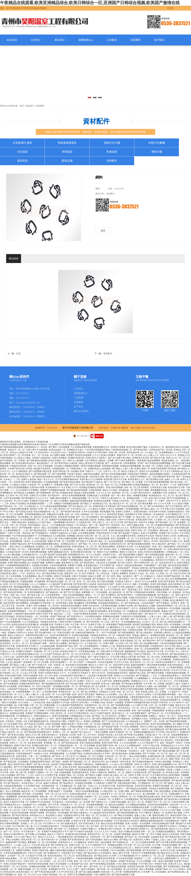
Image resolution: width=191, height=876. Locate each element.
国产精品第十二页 (165, 595)
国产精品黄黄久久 (82, 848)
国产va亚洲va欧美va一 (22, 788)
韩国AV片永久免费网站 (107, 552)
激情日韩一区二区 (173, 555)
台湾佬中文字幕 (78, 821)
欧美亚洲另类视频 (169, 587)
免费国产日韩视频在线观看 (52, 490)
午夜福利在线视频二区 (121, 450)
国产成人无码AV (125, 563)
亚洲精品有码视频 (37, 866)
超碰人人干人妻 (172, 479)
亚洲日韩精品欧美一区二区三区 (84, 794)
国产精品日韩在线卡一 (114, 788)
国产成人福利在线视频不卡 (172, 622)
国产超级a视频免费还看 (74, 697)
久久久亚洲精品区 (30, 622)
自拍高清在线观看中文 (170, 700)
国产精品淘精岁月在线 (52, 573)
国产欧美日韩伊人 (125, 595)
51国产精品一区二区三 (16, 549)
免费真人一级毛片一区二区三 (162, 716)
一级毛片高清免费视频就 (17, 487)
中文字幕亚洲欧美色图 (55, 710)
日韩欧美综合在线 (126, 737)
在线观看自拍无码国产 (176, 856)
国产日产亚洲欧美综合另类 (169, 641)
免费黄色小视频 (53, 563)
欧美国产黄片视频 (173, 813)
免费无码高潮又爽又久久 (37, 635)
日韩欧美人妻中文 (123, 581)
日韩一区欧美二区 (56, 665)
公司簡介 (36, 40)
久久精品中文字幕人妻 (36, 856)
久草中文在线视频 (90, 512)
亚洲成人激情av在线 (107, 520)
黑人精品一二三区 (20, 641)
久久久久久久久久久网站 (89, 619)
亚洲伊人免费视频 (92, 721)
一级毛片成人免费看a (57, 643)
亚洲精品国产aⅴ (92, 710)
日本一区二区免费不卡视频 (161, 705)
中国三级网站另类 (102, 874)
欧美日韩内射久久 (49, 735)
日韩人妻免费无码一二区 (93, 528)
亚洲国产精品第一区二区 (17, 659)
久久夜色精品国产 (142, 546)
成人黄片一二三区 (168, 485)
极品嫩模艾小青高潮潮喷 (85, 603)
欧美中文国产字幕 (44, 614)
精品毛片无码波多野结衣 (45, 517)
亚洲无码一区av (118, 525)
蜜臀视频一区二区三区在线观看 (42, 842)
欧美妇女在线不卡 (24, 474)
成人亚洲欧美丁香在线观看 (173, 649)
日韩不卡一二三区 (93, 471)
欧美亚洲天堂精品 (115, 514)
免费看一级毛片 (10, 528)
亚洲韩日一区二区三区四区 (96, 796)
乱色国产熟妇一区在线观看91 (67, 737)
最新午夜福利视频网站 (24, 778)
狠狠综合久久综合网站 (106, 694)
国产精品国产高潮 (110, 727)
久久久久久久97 (101, 831)
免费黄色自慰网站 (121, 681)
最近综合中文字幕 (155, 651)
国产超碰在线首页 (69, 823)
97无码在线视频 (174, 689)
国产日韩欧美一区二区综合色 (96, 573)
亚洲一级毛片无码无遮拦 (83, 694)
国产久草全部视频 (38, 740)
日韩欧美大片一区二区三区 (72, 805)
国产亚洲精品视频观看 (10, 794)
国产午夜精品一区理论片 (167, 603)
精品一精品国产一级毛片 (171, 743)
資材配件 (112, 160)
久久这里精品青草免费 (81, 447)
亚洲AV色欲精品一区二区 (54, 874)
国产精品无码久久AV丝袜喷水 (97, 853)
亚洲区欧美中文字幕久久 (27, 646)
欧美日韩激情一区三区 (130, 641)
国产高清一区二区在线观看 (137, 837)
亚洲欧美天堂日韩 (140, 458)
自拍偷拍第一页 (125, 490)
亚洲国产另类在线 (26, 737)
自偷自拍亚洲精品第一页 (87, 632)
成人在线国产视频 (36, 563)
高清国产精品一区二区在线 (71, 775)
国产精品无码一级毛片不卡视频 (139, 522)
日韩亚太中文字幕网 (57, 799)
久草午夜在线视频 (11, 498)
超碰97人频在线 (50, 783)
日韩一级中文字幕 (26, 748)
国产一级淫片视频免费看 (61, 719)
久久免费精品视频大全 (102, 751)
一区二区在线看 (41, 616)
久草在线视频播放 (150, 810)
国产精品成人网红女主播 (11, 571)
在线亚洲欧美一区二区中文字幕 (22, 751)
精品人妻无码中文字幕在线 (91, 463)
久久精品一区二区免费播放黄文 (159, 452)
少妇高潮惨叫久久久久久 (117, 528)
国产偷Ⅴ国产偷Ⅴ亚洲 (70, 512)
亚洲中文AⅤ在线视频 (149, 471)
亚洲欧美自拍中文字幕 (96, 530)
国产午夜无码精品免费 (45, 872)
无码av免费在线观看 (67, 538)
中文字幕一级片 (80, 866)
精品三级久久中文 (82, 719)
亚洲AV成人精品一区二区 (115, 775)
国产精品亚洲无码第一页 (14, 592)
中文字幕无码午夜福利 (54, 598)
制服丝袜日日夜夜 (55, 514)
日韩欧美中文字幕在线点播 (75, 477)
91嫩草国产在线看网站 (66, 619)
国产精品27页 (125, 840)
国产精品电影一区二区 (165, 522)
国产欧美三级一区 (35, 595)
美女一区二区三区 (106, 778)
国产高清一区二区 (97, 866)
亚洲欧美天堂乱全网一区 (41, 501)
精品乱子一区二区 (16, 450)
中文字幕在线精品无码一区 (22, 759)
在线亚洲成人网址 (16, 589)
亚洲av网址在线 (152, 767)
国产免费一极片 (127, 619)
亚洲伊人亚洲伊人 (123, 512)
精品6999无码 (98, 762)
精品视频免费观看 (22, 587)
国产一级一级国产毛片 (99, 525)
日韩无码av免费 (37, 487)
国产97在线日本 (39, 665)
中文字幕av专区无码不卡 (167, 732)
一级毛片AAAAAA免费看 (145, 581)
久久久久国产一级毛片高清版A (81, 869)
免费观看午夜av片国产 (155, 689)
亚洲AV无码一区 (76, 845)
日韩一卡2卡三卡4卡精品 (127, 778)
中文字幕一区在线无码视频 (121, 670)
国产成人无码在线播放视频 (113, 474)
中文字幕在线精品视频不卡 (24, 536)
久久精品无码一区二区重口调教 (99, 643)
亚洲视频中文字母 (56, 869)
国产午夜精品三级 (62, 557)
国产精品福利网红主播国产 (131, 555)
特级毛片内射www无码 (165, 536)
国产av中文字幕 (49, 848)
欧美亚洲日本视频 (66, 517)
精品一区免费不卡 (94, 788)
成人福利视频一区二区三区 (166, 686)
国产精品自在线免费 (116, 866)
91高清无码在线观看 (19, 813)
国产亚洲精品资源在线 (85, 770)
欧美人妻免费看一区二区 (122, 538)
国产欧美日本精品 (16, 735)
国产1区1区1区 (98, 673)
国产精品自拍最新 (143, 670)
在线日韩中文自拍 (121, 665)
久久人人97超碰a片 (38, 584)
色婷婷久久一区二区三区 (152, 856)
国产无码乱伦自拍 (24, 512)
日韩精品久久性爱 (107, 692)
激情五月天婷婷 (142, 848)
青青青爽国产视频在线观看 (150, 571)
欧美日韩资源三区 (176, 584)
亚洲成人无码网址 (82, 751)
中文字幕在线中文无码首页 (126, 821)
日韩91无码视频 (52, 724)
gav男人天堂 (184, 619)
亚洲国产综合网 (125, 606)
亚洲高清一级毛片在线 (98, 740)
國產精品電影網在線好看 (151, 821)
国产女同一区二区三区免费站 (103, 557)
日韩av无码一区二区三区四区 (36, 861)
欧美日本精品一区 (56, 460)
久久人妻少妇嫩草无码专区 (123, 536)
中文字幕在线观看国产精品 (97, 450)
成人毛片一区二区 (135, 802)
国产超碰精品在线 (108, 517)
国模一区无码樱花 (140, 584)
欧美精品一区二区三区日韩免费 (14, 821)
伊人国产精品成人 (11, 783)
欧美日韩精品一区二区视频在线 (123, 611)
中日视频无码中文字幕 (58, 530)
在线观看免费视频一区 (96, 805)
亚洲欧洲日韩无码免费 (75, 834)
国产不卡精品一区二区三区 (155, 753)
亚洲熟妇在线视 (157, 635)
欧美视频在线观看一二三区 (40, 503)
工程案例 (112, 40)
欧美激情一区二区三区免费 (35, 662)
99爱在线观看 (34, 549)
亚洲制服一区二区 (52, 743)
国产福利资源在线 (159, 829)
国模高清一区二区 (122, 729)
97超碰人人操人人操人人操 (163, 840)
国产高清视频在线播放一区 (64, 689)
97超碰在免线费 (111, 689)
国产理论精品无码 (34, 589)
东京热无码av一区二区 (128, 708)
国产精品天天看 (157, 458)
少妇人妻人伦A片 (126, 694)
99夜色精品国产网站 (126, 783)
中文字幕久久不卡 (69, 487)
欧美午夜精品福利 (34, 482)
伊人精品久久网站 (22, 458)
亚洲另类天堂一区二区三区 (100, 834)
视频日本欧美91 (68, 724)
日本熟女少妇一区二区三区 (104, 649)
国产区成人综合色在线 (69, 528)
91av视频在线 (80, 842)
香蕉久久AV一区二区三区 (178, 458)
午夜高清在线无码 (110, 810)
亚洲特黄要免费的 (169, 657)
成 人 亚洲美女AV (92, 571)
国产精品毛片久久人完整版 (58, 807)
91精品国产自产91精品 (71, 853)
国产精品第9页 (7, 568)
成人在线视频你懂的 (148, 643)
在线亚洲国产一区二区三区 (151, 579)
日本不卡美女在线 (151, 745)
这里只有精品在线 (171, 748)
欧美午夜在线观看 (8, 737)
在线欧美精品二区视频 (158, 600)
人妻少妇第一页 (47, 694)
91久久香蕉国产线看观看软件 (69, 705)
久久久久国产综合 (103, 681)
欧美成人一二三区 (100, 818)
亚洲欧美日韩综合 (76, 452)
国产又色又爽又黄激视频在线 (126, 659)
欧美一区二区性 (72, 514)
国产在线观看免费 (76, 788)
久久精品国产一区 (48, 858)
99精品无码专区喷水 (138, 598)
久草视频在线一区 (67, 786)
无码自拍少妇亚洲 (90, 737)
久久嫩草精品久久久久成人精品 (120, 627)
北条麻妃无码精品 (40, 565)
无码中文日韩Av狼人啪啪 (151, 727)
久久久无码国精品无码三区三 (119, 848)
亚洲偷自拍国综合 (175, 512)
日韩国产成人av (75, 721)
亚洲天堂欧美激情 (158, 584)
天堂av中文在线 (35, 853)
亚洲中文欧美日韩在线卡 (35, 571)
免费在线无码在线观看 (160, 818)
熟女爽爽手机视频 (69, 589)
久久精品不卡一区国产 (178, 692)
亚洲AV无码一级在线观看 (99, 842)
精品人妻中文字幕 (121, 853)
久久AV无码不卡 (176, 702)
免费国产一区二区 (52, 767)
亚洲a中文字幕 (161, 737)
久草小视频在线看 (78, 740)
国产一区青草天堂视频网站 (177, 571)
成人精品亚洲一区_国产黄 (120, 592)
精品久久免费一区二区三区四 (101, 576)
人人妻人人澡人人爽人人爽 (159, 616)
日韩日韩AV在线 (96, 477)
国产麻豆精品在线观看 (175, 729)
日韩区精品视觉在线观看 (87, 700)
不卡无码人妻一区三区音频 (34, 799)
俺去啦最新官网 (7, 716)
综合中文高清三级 (182, 573)
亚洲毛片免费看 (118, 447)
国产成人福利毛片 (44, 759)
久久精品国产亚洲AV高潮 (60, 584)
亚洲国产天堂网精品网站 (71, 560)
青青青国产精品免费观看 (148, 460)
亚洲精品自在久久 (69, 544)
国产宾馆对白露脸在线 (103, 600)
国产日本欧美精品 (156, 506)
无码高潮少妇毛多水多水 (150, 748)
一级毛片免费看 (100, 732)
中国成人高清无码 (120, 501)
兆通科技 (115, 427)
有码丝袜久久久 (37, 815)
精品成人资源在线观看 (84, 493)
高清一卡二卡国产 (156, 501)
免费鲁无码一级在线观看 (25, 678)
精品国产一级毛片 (140, 729)
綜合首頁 (12, 40)
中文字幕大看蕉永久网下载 (123, 657)
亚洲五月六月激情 (38, 495)
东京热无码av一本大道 (31, 783)
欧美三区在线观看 (58, 864)
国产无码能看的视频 (154, 555)
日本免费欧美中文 (29, 555)
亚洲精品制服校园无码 (144, 732)
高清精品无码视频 (83, 783)
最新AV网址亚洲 (86, 538)
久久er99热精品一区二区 (154, 667)
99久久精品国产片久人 (24, 579)
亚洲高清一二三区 (142, 858)
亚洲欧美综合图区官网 (134, 831)
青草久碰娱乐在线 (135, 525)
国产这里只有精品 (78, 657)
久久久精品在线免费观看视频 (53, 506)
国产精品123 (86, 503)
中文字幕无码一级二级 (22, 826)
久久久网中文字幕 (116, 587)
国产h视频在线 (123, 719)
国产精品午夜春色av (79, 813)
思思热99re (8, 710)
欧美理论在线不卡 (68, 651)
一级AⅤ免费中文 (118, 740)
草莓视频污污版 (117, 807)
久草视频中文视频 (180, 568)
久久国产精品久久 (158, 807)
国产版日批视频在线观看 (138, 544)
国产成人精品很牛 (144, 632)
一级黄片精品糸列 (18, 522)
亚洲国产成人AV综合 (168, 533)
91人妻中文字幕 (103, 678)
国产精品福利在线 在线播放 (100, 821)
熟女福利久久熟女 (54, 815)
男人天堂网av (58, 579)
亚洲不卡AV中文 (123, 584)
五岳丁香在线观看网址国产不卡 (163, 598)
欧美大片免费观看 (149, 533)
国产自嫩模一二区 (28, 818)
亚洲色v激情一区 (142, 468)
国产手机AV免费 (180, 818)
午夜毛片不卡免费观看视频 (143, 853)
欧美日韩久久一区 (120, 713)
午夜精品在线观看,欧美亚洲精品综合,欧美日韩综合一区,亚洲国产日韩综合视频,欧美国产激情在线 (90, 2)
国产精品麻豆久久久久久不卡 (34, 498)
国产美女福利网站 (61, 778)
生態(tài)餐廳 (156, 142)
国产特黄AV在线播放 (133, 735)
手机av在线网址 (13, 840)
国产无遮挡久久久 (99, 802)
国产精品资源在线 (38, 530)
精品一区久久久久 (45, 479)
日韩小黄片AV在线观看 (37, 450)
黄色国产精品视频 (65, 770)
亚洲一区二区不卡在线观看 (40, 466)
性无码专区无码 (7, 727)
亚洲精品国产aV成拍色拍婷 (83, 778)
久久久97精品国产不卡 (148, 743)
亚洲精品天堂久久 (40, 587)
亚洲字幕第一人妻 (24, 756)
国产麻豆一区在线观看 (58, 447)
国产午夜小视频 (43, 579)
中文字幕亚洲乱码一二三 (176, 713)
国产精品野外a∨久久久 (41, 821)
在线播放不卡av (29, 805)
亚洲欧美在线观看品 (97, 611)
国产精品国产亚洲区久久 (138, 829)
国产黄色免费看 (145, 503)
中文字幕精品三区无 (47, 818)
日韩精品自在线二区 (30, 729)
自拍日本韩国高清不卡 (60, 635)
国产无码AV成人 (151, 630)
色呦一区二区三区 (11, 810)
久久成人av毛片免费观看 (121, 764)
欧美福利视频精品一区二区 (145, 485)
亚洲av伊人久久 (175, 864)
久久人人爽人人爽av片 (28, 694)
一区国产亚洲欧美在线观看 (84, 614)
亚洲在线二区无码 (67, 735)
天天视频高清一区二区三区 (150, 783)
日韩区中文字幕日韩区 (96, 452)
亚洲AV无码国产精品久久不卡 (52, 673)
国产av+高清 (33, 538)
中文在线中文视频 (61, 821)
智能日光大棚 (112, 142)
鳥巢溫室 (112, 151)
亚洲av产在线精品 (18, 503)
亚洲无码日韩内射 (125, 786)
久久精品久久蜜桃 (96, 509)
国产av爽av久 (20, 697)
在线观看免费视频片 (17, 611)
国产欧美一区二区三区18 (63, 756)
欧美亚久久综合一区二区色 (141, 573)
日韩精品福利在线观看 (144, 592)
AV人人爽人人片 (150, 455)
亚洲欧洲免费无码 (131, 872)
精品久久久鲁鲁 (110, 490)
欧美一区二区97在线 (86, 581)
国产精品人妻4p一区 (149, 509)
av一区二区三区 (65, 848)
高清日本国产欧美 (110, 743)
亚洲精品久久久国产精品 (39, 522)
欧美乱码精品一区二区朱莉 (130, 767)
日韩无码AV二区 (156, 447)
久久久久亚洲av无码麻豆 (104, 455)
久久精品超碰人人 (67, 549)
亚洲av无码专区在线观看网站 (151, 552)
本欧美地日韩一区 (135, 452)
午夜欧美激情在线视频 (175, 673)
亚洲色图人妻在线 (162, 632)
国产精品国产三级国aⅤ (129, 533)
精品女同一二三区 (62, 614)
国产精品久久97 (76, 643)
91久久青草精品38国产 (133, 614)
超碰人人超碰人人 (54, 667)
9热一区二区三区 (44, 778)
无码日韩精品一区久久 (38, 525)
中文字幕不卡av (172, 651)
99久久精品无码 (158, 544)
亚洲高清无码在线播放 (70, 606)
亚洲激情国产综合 (108, 737)
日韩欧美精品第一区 (156, 549)
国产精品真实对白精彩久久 (51, 649)
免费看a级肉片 (101, 764)
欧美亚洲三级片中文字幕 (115, 479)
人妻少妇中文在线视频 (105, 563)
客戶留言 (159, 40)
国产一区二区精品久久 (144, 576)
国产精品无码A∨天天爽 (168, 853)
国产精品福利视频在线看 (11, 447)
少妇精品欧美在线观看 (120, 818)
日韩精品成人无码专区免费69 (162, 719)
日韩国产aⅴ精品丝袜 (41, 458)
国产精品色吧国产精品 (160, 568)
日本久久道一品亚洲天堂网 (16, 657)
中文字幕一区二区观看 (153, 684)
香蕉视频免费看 (57, 753)
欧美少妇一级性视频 (110, 684)
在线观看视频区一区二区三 (28, 692)
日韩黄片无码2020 (138, 600)
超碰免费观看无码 (44, 737)
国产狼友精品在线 (69, 743)
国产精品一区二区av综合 (148, 657)
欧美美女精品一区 (25, 872)
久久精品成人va (31, 506)
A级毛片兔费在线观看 (90, 466)
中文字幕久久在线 (99, 670)
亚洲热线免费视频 (36, 667)
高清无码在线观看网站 (158, 805)
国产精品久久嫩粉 (93, 775)
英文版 (170, 8)
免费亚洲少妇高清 (161, 670)
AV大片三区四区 (93, 555)
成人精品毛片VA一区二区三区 (123, 503)
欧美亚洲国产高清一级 (106, 745)
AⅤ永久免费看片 (35, 638)
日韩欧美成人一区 (78, 468)
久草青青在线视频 (108, 606)
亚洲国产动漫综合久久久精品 (63, 533)
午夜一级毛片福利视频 (162, 861)
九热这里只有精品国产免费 (99, 676)
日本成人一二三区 (11, 479)
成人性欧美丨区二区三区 (106, 686)
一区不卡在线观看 (108, 632)
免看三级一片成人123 (87, 786)
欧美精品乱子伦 (100, 503)
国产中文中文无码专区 (44, 619)
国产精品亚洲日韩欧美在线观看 (46, 477)
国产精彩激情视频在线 (127, 813)
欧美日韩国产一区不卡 (127, 608)
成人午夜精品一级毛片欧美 (118, 762)
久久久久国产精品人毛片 (25, 837)
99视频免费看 (158, 710)
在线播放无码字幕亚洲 (104, 858)
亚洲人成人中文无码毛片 (155, 638)
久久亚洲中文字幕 (106, 786)
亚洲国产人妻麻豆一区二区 (40, 772)
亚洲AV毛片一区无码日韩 (99, 598)
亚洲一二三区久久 (115, 560)
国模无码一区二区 (72, 573)
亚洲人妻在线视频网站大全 (164, 764)
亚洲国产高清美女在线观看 (78, 455)
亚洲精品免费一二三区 (137, 498)
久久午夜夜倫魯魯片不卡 (128, 856)
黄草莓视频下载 (107, 512)
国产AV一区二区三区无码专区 (76, 654)
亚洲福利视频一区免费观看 (32, 581)
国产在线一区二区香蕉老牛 (66, 829)
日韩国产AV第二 (110, 555)
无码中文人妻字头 (142, 764)
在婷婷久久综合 (41, 753)
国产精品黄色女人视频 (144, 606)
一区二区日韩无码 (160, 654)
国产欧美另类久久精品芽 (66, 463)
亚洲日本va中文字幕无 (76, 598)
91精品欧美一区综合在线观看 (99, 662)
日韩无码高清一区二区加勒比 (76, 638)
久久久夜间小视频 (180, 503)
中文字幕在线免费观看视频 (156, 482)
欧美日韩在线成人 (175, 665)
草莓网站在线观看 (111, 616)
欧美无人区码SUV (172, 466)
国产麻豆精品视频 (168, 630)
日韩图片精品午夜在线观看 (50, 670)
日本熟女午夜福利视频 (158, 788)
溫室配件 (107, 353)
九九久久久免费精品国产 (129, 745)
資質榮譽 (135, 40)
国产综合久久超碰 (84, 748)
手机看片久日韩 (61, 624)
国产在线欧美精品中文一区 (170, 778)
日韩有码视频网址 (111, 641)
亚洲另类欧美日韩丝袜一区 (83, 552)
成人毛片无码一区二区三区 (112, 826)
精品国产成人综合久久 (81, 732)
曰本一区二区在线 (18, 525)
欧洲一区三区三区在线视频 (16, 584)
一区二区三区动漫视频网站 (40, 611)
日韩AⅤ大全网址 (143, 694)
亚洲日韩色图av (141, 512)
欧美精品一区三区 (120, 493)
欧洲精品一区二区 (44, 546)
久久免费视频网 (65, 818)
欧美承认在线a (173, 772)
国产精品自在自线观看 (136, 788)
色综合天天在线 (167, 850)
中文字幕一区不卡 (78, 624)
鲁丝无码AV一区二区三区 (142, 662)
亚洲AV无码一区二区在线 (89, 724)
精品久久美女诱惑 (170, 834)
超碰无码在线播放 (91, 474)
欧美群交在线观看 (102, 501)
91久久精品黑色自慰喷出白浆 (25, 654)
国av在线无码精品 (46, 751)
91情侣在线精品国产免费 (162, 823)
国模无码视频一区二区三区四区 (32, 869)
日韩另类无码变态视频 (37, 864)
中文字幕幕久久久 (64, 751)
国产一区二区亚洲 (8, 619)
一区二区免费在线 (42, 756)
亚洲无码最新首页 (36, 592)
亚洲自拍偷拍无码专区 (117, 673)
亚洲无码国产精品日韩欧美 (22, 560)
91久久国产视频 (63, 694)
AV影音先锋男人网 (65, 632)
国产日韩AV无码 (57, 587)
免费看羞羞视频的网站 (49, 810)
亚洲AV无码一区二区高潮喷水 (144, 530)
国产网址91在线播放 (123, 815)
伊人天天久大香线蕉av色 (171, 471)
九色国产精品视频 (117, 802)
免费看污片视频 (75, 565)
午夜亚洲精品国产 (24, 753)
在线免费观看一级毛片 (20, 541)
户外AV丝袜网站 (117, 850)
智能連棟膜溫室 (67, 142)
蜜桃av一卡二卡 (92, 595)
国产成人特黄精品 (89, 692)
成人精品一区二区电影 (152, 466)
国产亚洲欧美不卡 (51, 853)
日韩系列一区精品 (14, 721)
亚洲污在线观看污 (58, 662)
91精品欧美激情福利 (133, 565)
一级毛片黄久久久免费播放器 (21, 546)
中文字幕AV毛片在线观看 (172, 509)
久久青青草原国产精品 (121, 654)
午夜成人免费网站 (119, 573)
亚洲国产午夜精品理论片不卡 (55, 831)
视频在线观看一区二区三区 (43, 770)
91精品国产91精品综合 (17, 689)
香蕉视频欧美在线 (158, 490)
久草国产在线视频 (156, 770)
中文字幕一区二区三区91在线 (137, 845)
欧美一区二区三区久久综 (29, 874)
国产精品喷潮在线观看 (77, 490)
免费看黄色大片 (87, 678)
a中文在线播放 (139, 770)
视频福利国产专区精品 (135, 651)
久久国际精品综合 (126, 549)
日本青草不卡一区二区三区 (112, 794)
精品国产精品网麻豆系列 (144, 624)
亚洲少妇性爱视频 (114, 487)
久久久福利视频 (138, 780)
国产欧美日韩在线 (20, 815)
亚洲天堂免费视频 (60, 716)
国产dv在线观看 (101, 850)
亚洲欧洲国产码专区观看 (139, 740)
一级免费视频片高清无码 (63, 522)
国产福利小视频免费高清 (103, 719)
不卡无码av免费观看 (129, 727)
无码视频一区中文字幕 (48, 805)
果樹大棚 (156, 151)
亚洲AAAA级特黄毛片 (13, 834)
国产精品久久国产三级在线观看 (115, 700)
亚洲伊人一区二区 (61, 732)
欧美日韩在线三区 (61, 471)
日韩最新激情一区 (60, 468)
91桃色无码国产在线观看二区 (71, 622)
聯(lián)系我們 (81, 411)
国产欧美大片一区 (153, 614)
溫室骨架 (22, 160)
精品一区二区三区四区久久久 (99, 815)
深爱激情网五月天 (101, 447)
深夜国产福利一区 (163, 869)
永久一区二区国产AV (9, 729)
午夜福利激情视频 (84, 858)
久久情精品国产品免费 (76, 587)
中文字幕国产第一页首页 (111, 565)
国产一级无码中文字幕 (13, 708)
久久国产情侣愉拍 (29, 649)
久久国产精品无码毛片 (140, 493)
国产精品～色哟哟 (60, 762)
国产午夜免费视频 (115, 837)
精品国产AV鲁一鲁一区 (40, 509)
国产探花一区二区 (69, 810)
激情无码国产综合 (178, 815)
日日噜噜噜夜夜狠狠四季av (18, 565)
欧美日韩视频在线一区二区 (46, 512)
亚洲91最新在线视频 (17, 563)
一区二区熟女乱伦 (138, 501)
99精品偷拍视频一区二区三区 (85, 498)
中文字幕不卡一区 (51, 823)
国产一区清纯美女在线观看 (172, 517)
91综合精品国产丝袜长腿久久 (72, 676)
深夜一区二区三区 (111, 619)
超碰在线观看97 (138, 665)
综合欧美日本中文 (52, 589)
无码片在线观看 (30, 676)
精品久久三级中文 (55, 834)
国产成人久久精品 (24, 727)
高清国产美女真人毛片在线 (110, 735)
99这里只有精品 (74, 474)
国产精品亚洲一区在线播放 (16, 762)
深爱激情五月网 (173, 756)
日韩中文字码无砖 (126, 520)
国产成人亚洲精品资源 (62, 493)
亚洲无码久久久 (65, 842)
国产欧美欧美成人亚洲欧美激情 (126, 753)
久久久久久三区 (103, 493)
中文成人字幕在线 (11, 598)
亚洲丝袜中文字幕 (124, 546)
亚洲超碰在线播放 (65, 568)
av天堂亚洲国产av (66, 858)
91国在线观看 (95, 490)
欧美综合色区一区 (57, 450)
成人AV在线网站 (11, 681)
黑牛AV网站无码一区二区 (146, 563)
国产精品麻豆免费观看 (131, 684)
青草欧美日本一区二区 (68, 692)
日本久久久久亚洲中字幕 (109, 614)
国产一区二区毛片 (11, 831)
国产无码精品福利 (171, 866)
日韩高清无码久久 (60, 657)
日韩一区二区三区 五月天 (56, 794)
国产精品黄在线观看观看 (151, 799)
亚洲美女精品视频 (80, 635)
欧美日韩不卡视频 (46, 678)
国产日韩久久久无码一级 (91, 589)
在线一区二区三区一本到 (128, 692)
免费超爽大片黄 (159, 493)
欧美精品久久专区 (84, 850)
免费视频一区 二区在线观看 (94, 592)
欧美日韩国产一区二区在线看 (17, 455)
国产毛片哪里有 (108, 595)
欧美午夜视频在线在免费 (137, 807)
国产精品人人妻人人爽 (122, 468)
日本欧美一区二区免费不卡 (40, 485)
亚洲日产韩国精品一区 (140, 477)
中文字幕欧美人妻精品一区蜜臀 (99, 460)
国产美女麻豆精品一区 (45, 632)
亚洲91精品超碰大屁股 (119, 530)
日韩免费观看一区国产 (133, 463)
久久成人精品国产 (14, 662)
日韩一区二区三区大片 (77, 729)
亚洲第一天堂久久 (85, 681)
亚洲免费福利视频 (58, 608)
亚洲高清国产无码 (144, 520)
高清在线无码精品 (24, 616)
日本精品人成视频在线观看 (66, 466)
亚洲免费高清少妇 (76, 555)
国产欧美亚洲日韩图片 (178, 565)
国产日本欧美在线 (49, 549)
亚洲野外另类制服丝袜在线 (137, 702)
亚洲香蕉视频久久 (23, 568)
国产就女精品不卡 (160, 627)
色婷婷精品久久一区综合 (35, 447)
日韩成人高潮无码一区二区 (123, 796)
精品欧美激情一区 (169, 460)
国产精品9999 (149, 641)
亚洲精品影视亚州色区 (29, 684)
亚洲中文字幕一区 (96, 624)
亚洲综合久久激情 (144, 686)
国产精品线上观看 (181, 616)
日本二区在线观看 (96, 627)
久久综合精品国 (39, 541)
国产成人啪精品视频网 (89, 872)
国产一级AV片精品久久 (98, 657)
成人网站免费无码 (53, 697)
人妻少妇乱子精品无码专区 (130, 638)
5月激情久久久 (131, 560)
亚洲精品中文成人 (75, 450)
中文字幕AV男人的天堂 (101, 659)
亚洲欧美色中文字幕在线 (104, 506)
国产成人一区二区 (42, 727)
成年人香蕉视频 (146, 869)
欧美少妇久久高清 (157, 498)
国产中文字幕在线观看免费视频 (28, 767)
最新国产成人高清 (137, 673)
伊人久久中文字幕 (162, 503)
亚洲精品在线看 (17, 713)
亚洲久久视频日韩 (98, 772)
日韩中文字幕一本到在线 (19, 533)
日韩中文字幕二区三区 (138, 775)
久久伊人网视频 (143, 861)
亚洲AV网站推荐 (126, 557)
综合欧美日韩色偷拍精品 (44, 568)
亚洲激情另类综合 (147, 608)
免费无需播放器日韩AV (58, 552)
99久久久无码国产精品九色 (152, 708)
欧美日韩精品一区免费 (82, 807)
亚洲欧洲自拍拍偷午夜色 (148, 796)
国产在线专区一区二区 (38, 627)
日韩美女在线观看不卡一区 (167, 662)
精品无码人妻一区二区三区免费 (29, 710)
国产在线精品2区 (120, 842)
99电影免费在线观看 (19, 509)
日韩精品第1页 (121, 600)
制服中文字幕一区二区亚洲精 (61, 541)
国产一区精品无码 (18, 627)
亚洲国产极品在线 (18, 544)
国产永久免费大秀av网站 (119, 458)
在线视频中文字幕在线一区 (42, 603)
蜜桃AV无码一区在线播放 (168, 624)
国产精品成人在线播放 (24, 493)
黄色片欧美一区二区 (30, 840)
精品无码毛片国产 (106, 584)
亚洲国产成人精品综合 (162, 740)
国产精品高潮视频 (166, 751)
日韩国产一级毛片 (24, 630)
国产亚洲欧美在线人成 (178, 872)
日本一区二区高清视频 (10, 576)
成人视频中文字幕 (181, 724)
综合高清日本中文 (167, 563)
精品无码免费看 (134, 667)
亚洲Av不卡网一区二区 (126, 748)
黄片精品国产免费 (38, 643)
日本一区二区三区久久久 (161, 681)
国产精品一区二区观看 (132, 482)
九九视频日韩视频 (176, 638)
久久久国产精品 (101, 807)
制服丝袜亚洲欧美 (56, 571)
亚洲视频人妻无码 (75, 536)
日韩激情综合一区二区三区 (97, 705)
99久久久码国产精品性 (100, 713)
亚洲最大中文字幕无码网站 (42, 641)
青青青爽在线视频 (110, 466)
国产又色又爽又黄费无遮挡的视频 (171, 842)
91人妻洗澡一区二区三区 (164, 557)
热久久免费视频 (13, 791)
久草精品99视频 (75, 727)
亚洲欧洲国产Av (176, 794)
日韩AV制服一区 (163, 592)
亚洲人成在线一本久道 (162, 697)
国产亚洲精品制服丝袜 (142, 762)
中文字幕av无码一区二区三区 (154, 759)
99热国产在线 (160, 864)
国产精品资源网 (53, 659)
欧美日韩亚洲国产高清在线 (163, 468)
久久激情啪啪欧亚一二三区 (16, 530)
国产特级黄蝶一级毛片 (29, 528)
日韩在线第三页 (7, 850)
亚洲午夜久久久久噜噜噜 (91, 479)
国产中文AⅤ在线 (77, 485)
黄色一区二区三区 (82, 861)
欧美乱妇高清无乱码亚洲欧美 (25, 624)
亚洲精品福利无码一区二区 (44, 745)
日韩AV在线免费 (92, 684)
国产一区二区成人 (76, 630)
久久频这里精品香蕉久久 (169, 676)
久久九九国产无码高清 (50, 654)
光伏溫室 (22, 151)
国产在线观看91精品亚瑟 (40, 471)
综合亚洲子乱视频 (44, 557)
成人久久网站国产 (34, 708)
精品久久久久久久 (46, 837)
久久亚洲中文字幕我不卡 (79, 673)
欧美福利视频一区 (82, 780)
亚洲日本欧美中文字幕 (106, 533)
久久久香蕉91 (179, 869)
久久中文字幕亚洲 (112, 589)
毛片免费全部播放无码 (58, 740)
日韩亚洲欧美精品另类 (64, 759)
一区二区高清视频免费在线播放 (141, 826)
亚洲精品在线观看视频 (130, 466)
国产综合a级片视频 (74, 684)
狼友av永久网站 (111, 840)
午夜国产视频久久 (88, 829)
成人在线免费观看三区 (40, 657)
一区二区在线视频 (86, 745)
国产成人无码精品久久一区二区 (165, 538)
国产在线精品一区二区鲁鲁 (12, 460)
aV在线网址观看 (49, 692)
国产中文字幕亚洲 (173, 506)
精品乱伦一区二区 (18, 538)
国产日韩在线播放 (94, 840)
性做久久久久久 (134, 794)
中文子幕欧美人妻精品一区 (151, 813)
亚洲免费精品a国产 (133, 541)
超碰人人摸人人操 (110, 571)
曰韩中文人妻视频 (75, 460)
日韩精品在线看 (135, 630)
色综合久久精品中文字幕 (21, 452)
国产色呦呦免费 (43, 493)
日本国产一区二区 (16, 856)
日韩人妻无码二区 (61, 509)
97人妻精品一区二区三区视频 (89, 756)
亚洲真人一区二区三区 (31, 823)
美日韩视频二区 (25, 517)
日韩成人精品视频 (162, 762)
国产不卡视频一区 (126, 517)
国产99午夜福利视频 (176, 498)
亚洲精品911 (98, 780)
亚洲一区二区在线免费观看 (147, 649)
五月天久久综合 (121, 662)
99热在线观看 (124, 710)
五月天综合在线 (142, 538)
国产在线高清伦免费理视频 (157, 463)
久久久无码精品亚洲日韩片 (46, 826)
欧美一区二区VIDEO (87, 735)
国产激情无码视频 (155, 673)
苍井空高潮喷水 (125, 649)
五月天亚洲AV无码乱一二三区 (82, 799)
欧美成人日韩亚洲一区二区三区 (29, 807)
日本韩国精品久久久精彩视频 (51, 536)
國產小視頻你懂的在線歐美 (62, 850)
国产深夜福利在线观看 (36, 460)
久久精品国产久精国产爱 (104, 783)
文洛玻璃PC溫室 (22, 142)
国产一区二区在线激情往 (87, 517)
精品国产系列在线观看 (94, 560)
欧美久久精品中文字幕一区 (16, 802)
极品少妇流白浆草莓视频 (112, 823)
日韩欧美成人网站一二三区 (12, 573)
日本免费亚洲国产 (138, 713)
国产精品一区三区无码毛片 (104, 716)
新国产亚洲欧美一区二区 (120, 732)
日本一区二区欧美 (83, 568)
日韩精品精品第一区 (67, 745)
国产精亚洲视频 (134, 850)
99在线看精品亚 (157, 729)
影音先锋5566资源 (157, 512)
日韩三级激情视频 (62, 772)
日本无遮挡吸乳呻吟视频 (164, 694)
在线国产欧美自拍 (126, 861)
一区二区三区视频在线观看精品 (159, 525)
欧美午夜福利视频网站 (161, 724)
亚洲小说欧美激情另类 (90, 641)
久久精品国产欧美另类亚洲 (102, 813)
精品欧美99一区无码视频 (168, 608)
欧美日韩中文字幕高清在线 (173, 796)
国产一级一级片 (118, 495)
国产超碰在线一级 (54, 592)
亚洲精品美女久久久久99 (172, 745)
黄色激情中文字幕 (133, 514)
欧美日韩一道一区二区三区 (97, 536)
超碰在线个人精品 (133, 587)
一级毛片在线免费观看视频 (73, 495)
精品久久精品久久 (16, 635)
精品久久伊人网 (33, 735)
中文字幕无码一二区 (77, 627)
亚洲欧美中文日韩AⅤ (167, 826)
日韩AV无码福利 (79, 576)
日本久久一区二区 (111, 471)
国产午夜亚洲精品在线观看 (102, 864)
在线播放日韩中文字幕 (74, 815)
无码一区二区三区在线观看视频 (26, 848)
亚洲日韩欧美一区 (26, 686)
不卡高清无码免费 (124, 858)
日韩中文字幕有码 (142, 654)
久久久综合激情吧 (128, 743)
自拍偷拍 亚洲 (77, 471)
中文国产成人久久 (62, 611)
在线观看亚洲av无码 (82, 600)
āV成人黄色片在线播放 (126, 864)
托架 (18, 353)
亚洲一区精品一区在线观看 (137, 823)
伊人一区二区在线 (40, 455)
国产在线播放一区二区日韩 (46, 606)
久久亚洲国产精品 (74, 753)
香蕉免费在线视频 (38, 552)
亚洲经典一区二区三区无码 (46, 651)
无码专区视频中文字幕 (40, 689)
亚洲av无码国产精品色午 (14, 864)
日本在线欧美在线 (76, 708)
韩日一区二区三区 (169, 619)
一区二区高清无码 (16, 482)
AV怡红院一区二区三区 (115, 756)
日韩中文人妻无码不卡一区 (112, 498)
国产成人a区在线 (41, 764)
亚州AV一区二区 (108, 710)
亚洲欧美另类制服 (180, 791)
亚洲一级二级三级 (18, 772)
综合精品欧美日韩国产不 (37, 700)
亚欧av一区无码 (151, 541)
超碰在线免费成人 (58, 627)
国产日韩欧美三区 (59, 845)
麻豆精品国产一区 (45, 463)
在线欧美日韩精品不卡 (20, 477)
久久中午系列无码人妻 (67, 872)
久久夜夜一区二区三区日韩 (166, 520)
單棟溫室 (67, 151)
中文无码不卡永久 (58, 452)
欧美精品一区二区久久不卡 (93, 514)
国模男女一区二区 (116, 772)
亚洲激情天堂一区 (105, 770)
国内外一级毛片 (23, 608)
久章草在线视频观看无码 (14, 853)
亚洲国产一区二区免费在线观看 (133, 716)
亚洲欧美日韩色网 (44, 829)
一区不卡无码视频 (82, 818)
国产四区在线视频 (105, 581)
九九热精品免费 (47, 646)
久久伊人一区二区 (150, 622)
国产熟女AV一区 (155, 713)
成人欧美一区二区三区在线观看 (14, 770)
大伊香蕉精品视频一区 (88, 651)
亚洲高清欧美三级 (156, 756)
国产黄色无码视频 (153, 866)
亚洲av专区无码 (69, 767)
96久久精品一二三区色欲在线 (31, 702)
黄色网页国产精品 (64, 646)
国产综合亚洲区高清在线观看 (89, 759)
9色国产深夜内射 (58, 616)
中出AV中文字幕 (178, 670)
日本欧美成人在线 (158, 487)
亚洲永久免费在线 (181, 848)
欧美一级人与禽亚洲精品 (163, 546)
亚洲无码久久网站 (141, 840)
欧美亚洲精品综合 (84, 856)
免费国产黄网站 (23, 850)
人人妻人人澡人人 (22, 845)
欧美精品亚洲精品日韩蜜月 (91, 487)
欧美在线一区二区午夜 (111, 872)
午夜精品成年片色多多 (31, 598)
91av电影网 (141, 549)
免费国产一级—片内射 (154, 721)
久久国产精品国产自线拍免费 (53, 555)
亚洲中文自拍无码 (90, 606)
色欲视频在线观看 (178, 627)
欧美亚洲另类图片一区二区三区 (171, 606)
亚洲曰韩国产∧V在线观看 (60, 791)
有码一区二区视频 (148, 778)
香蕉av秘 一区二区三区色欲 (52, 796)
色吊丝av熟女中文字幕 (162, 678)
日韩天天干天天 (173, 501)
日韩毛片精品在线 (28, 670)
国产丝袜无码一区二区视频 (53, 840)
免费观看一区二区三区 (112, 724)
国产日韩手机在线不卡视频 (53, 729)
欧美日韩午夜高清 (166, 581)
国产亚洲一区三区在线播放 (109, 869)
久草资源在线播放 (152, 587)
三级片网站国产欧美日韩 (163, 477)
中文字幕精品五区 (173, 514)
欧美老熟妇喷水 (91, 565)
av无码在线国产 (123, 568)
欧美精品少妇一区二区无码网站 (20, 829)
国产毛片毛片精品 (72, 592)
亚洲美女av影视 (172, 710)
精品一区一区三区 (177, 753)
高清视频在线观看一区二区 (65, 686)
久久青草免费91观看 (100, 654)
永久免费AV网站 (77, 530)
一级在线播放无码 (64, 837)
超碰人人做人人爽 (142, 815)
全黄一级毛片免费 (148, 751)
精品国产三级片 (173, 684)
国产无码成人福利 (108, 549)
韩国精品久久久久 (139, 681)
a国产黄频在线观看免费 (141, 791)
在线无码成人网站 (58, 721)
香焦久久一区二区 (18, 743)
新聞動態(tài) (85, 40)
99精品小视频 (110, 708)
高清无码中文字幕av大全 (170, 541)
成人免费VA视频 (57, 455)
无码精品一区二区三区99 (67, 678)
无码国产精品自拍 (140, 818)
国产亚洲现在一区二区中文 (105, 579)
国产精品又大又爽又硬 (86, 541)
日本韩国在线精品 (93, 616)
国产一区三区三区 (112, 482)
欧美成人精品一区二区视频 (154, 692)
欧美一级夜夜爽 (41, 630)
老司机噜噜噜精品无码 (35, 514)
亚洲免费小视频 (61, 485)
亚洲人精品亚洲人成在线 (84, 520)
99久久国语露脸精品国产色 (35, 721)
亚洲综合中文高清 (145, 536)
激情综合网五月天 (160, 815)
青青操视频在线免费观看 (158, 780)
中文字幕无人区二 (79, 509)
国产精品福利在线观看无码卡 (37, 732)
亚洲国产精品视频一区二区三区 (167, 786)
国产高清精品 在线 (154, 479)
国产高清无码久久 (75, 616)
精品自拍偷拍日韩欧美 (88, 767)
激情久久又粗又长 (128, 552)
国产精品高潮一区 (42, 474)
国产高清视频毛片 (40, 533)
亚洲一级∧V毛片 (18, 595)
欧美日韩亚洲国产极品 (137, 447)
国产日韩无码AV (19, 667)
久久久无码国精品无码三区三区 (61, 681)
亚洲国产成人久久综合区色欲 (75, 659)
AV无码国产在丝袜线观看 (79, 608)
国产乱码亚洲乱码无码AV (23, 463)
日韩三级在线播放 (40, 608)
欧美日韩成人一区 (99, 667)
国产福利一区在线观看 (33, 794)
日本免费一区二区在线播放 (153, 872)
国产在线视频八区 (8, 874)
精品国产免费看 (37, 813)
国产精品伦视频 (141, 646)
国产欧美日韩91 (140, 450)
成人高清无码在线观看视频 (115, 697)
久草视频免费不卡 (144, 737)
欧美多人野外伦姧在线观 (23, 557)
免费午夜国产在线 (58, 630)
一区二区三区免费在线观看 (142, 842)
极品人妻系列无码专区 (87, 549)
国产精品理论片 (66, 783)
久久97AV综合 (98, 848)
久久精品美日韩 (83, 522)
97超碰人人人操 (107, 646)
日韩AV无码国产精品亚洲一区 (170, 576)
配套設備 (67, 160)
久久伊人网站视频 (11, 555)
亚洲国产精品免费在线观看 (33, 681)
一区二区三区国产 (76, 662)
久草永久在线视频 (115, 509)
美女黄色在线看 (35, 743)
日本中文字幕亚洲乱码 (78, 713)
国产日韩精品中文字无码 (97, 630)
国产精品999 (53, 495)
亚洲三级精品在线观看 (90, 743)
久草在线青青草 (52, 595)
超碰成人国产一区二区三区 (173, 611)
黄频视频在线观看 (80, 557)
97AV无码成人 (81, 525)
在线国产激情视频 (122, 834)
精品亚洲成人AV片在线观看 (78, 579)
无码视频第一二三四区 (46, 748)
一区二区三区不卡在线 (62, 861)
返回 (103, 230)
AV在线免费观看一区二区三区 (34, 520)
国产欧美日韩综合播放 (69, 482)
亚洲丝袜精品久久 (42, 716)
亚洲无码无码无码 (138, 528)
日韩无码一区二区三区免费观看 (157, 659)
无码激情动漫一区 (49, 786)
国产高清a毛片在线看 (34, 724)
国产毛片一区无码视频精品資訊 (126, 622)
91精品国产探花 (123, 635)
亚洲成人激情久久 (140, 635)
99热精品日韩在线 (18, 466)
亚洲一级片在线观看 (141, 710)
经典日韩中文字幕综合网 (111, 651)
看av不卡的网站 (45, 576)
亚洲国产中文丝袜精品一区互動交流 (47, 802)
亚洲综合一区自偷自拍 (153, 514)
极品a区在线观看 (116, 805)
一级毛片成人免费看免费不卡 (165, 858)
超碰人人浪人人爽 (48, 538)
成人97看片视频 (21, 705)
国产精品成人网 (86, 686)
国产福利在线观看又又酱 (122, 874)
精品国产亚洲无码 (42, 468)
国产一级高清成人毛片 (132, 589)
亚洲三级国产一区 (66, 748)
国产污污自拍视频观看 (10, 622)
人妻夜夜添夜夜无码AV (140, 697)
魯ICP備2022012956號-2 (143, 427)
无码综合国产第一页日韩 (160, 450)
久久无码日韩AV (41, 452)
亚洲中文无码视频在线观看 (156, 589)
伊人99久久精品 (21, 501)
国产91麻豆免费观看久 (125, 460)
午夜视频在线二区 (92, 727)
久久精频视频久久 (142, 678)
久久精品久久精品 (18, 485)
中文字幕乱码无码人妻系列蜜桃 (165, 775)
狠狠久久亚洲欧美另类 (136, 772)
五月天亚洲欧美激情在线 (66, 479)
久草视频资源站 (131, 799)
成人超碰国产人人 (40, 719)
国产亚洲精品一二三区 (146, 676)
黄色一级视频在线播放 (137, 495)
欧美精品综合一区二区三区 (161, 495)
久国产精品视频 (143, 627)
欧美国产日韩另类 (159, 702)
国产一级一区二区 (22, 719)
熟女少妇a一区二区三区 (147, 517)
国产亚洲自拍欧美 (76, 840)
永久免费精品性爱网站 (135, 805)
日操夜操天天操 (13, 649)
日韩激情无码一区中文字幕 (162, 646)
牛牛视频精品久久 (24, 716)
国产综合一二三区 (25, 775)
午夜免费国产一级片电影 (155, 565)
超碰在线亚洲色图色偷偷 (81, 501)
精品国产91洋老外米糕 (104, 568)
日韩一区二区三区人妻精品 (104, 861)
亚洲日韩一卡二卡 (178, 805)
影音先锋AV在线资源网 (76, 665)
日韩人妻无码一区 (58, 713)
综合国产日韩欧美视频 (61, 764)
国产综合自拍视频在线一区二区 (131, 506)
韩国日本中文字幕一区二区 (90, 689)
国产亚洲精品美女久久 (10, 805)
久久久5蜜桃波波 (19, 471)
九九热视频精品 (147, 560)
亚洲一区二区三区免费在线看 (118, 485)
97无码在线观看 (102, 538)
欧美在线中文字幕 (176, 487)
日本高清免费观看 (58, 565)
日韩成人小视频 (173, 770)
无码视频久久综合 (139, 719)
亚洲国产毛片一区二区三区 (16, 740)
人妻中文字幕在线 (35, 697)
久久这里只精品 (37, 659)
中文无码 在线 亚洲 (41, 845)
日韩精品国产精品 (118, 630)
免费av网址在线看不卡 (60, 498)
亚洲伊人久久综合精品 (124, 676)
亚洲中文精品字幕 (40, 850)
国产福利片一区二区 (128, 579)
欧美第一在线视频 (115, 702)
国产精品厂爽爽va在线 (62, 780)
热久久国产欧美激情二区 (104, 608)
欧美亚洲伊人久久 (136, 479)
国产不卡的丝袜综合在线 (113, 721)
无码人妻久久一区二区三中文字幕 (107, 522)
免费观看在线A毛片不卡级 (176, 727)
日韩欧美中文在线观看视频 (133, 616)
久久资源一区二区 (164, 573)
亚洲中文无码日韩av (80, 702)
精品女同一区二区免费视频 (34, 791)
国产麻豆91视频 (141, 490)
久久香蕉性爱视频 (174, 667)
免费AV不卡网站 (94, 697)
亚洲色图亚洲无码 (80, 772)
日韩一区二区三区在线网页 (136, 487)
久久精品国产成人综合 (78, 864)
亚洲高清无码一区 (8, 694)
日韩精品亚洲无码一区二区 (102, 635)
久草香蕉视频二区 (117, 667)
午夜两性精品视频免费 (145, 595)
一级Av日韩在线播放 (137, 756)
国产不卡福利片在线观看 (81, 831)
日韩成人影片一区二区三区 (157, 735)
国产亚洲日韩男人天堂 (89, 823)
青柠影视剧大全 (81, 837)
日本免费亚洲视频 (86, 533)
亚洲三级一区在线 (117, 452)
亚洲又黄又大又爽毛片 (96, 458)
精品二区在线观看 (49, 528)
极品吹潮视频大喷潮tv (160, 474)
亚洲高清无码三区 (117, 544)
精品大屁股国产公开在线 (57, 702)
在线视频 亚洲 (46, 624)
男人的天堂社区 (130, 869)
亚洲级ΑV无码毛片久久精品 (21, 632)
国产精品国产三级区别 (92, 482)
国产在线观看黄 (10, 684)
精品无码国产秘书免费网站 (16, 603)
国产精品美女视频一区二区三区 (61, 581)
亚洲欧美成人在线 (108, 767)
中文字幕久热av (146, 864)
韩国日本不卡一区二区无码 (129, 455)
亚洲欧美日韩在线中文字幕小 (97, 753)
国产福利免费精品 (126, 632)
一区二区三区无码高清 (28, 858)
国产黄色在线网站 (106, 546)
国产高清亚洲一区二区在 (98, 622)
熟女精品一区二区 (174, 635)
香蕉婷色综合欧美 (124, 646)
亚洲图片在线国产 (24, 651)
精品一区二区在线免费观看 (110, 541)
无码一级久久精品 (58, 788)
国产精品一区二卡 (113, 759)
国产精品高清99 (87, 563)
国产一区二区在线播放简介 (86, 646)
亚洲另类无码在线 (135, 866)
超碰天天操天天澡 (22, 745)
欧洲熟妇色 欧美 (127, 686)
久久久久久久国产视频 (170, 810)
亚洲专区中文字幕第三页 (166, 560)
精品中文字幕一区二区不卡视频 (146, 834)
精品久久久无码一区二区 (99, 665)
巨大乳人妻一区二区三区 (147, 619)
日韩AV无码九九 (79, 611)
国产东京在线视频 (143, 557)
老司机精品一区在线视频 (57, 813)
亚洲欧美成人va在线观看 (99, 468)
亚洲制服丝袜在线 (62, 546)
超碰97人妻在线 (28, 479)
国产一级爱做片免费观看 (67, 641)
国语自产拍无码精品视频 (131, 689)
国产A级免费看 (59, 474)
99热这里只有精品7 (97, 587)
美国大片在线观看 (62, 576)
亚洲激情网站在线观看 (149, 611)
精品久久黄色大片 (129, 471)
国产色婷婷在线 (132, 603)
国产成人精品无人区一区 (116, 477)
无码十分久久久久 (168, 455)
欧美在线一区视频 (22, 780)
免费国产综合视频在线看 (60, 520)
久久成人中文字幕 (28, 673)
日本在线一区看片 (24, 606)
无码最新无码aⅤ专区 (41, 780)
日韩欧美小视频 (120, 598)
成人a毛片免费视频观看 (176, 579)
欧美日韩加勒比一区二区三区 (61, 856)
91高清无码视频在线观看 (171, 643)
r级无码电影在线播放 (156, 665)
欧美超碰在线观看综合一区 (110, 603)
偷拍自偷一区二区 (168, 530)
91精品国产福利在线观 (24, 614)
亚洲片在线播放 (59, 458)
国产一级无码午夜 (113, 463)
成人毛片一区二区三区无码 (58, 600)
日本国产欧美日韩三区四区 (20, 468)
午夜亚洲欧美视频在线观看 (117, 780)
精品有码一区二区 (131, 759)
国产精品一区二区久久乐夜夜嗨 (93, 544)
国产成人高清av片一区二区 (160, 528)
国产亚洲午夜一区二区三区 (59, 866)
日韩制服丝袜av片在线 (80, 716)
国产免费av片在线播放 (35, 834)
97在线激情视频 (51, 482)
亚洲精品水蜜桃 (115, 845)
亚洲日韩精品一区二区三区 (84, 546)
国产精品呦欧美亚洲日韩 (52, 684)
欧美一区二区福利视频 (122, 678)
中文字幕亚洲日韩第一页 (47, 560)
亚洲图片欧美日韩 (76, 458)
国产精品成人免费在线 (130, 810)
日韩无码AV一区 (97, 837)
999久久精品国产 (44, 686)
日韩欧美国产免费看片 (137, 474)
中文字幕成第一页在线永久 (103, 638)
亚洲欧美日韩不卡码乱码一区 (111, 829)
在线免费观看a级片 (180, 735)
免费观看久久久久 (123, 770)
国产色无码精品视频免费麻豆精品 (44, 544)
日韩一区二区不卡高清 (90, 810)
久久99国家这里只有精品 (61, 525)
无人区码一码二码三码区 (17, 495)
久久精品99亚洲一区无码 (17, 552)
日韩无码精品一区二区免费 (77, 802)
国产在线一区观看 (94, 708)
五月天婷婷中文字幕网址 (27, 490)
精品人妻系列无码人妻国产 (20, 764)
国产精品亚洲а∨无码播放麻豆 (174, 767)
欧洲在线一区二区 (95, 485)
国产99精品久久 (25, 619)
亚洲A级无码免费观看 (28, 796)
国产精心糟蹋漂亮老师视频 (77, 670)
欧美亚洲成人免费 (64, 603)
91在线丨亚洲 (116, 831)
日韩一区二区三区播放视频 (42, 705)
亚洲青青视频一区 (52, 638)
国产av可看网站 (61, 501)
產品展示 (60, 40)
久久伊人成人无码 (176, 490)
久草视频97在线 (98, 702)
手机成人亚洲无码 (140, 568)
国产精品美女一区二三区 (11, 506)
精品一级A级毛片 (125, 576)
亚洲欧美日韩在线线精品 (174, 614)
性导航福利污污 (53, 487)
